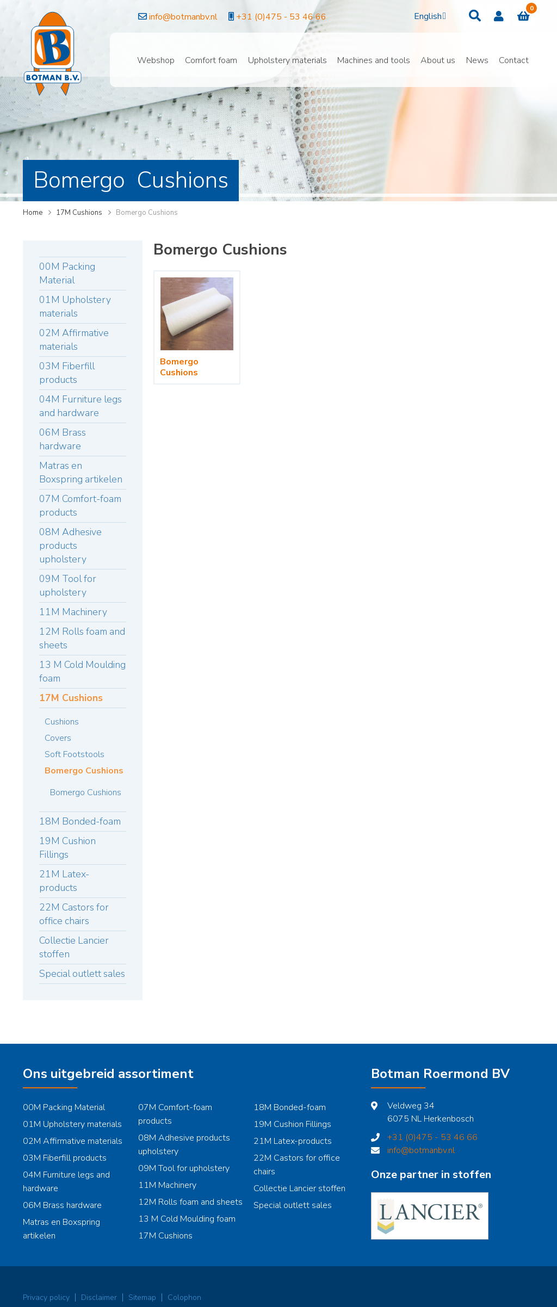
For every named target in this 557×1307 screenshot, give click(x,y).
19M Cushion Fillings (67, 847)
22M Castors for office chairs (74, 914)
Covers (58, 738)
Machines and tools (373, 60)
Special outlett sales (82, 973)
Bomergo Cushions (84, 771)
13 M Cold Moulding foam (82, 671)
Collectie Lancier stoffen (74, 947)
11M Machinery (73, 611)
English (428, 16)
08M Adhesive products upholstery (70, 545)
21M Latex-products (64, 881)
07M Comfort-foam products (80, 505)
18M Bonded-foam (80, 821)
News (477, 60)
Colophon (184, 1297)
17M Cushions (79, 213)
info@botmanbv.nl (157, 17)
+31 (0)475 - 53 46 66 (257, 17)
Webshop (156, 60)
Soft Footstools (74, 754)
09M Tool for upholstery (67, 585)
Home (32, 213)
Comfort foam (211, 60)
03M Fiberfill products (67, 373)
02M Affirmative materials (74, 339)
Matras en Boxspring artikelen (80, 472)
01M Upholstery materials (75, 306)
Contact (514, 60)
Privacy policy (46, 1297)
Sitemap (142, 1297)
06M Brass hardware (62, 439)
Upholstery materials (287, 60)
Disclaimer (99, 1297)
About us (437, 60)
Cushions (62, 722)
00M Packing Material (67, 273)
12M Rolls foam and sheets (82, 638)
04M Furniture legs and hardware (80, 406)
